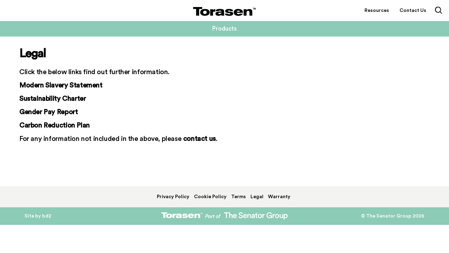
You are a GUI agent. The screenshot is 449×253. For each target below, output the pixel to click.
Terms (238, 196)
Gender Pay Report (48, 112)
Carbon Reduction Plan (54, 125)
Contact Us (413, 10)
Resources (376, 10)
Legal (256, 196)
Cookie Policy (210, 196)
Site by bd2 (38, 216)
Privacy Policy (173, 196)
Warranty (279, 196)
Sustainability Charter (52, 98)
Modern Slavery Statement (60, 85)
